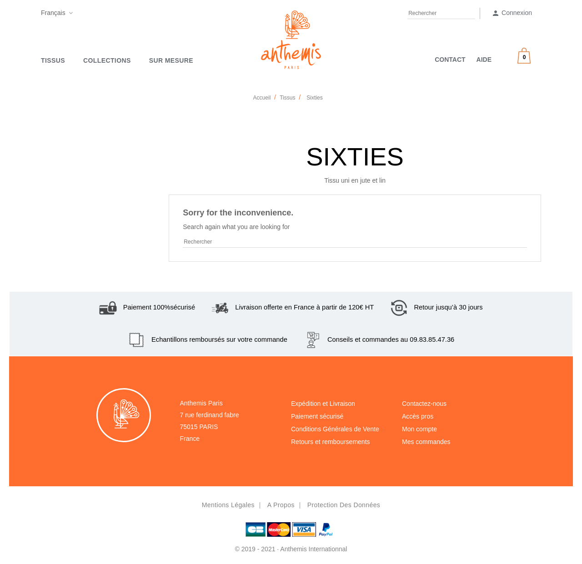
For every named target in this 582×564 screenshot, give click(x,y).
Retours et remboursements (330, 441)
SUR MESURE (171, 60)
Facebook (81, 14)
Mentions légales (228, 505)
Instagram (116, 14)
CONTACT (450, 59)
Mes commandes (426, 441)
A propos (281, 505)
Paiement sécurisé (317, 416)
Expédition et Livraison (323, 403)
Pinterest (98, 14)
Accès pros (417, 416)
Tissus (53, 60)
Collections (107, 60)
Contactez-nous (424, 403)
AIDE (484, 59)
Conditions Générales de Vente (335, 429)
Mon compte (419, 429)
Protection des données (344, 505)
